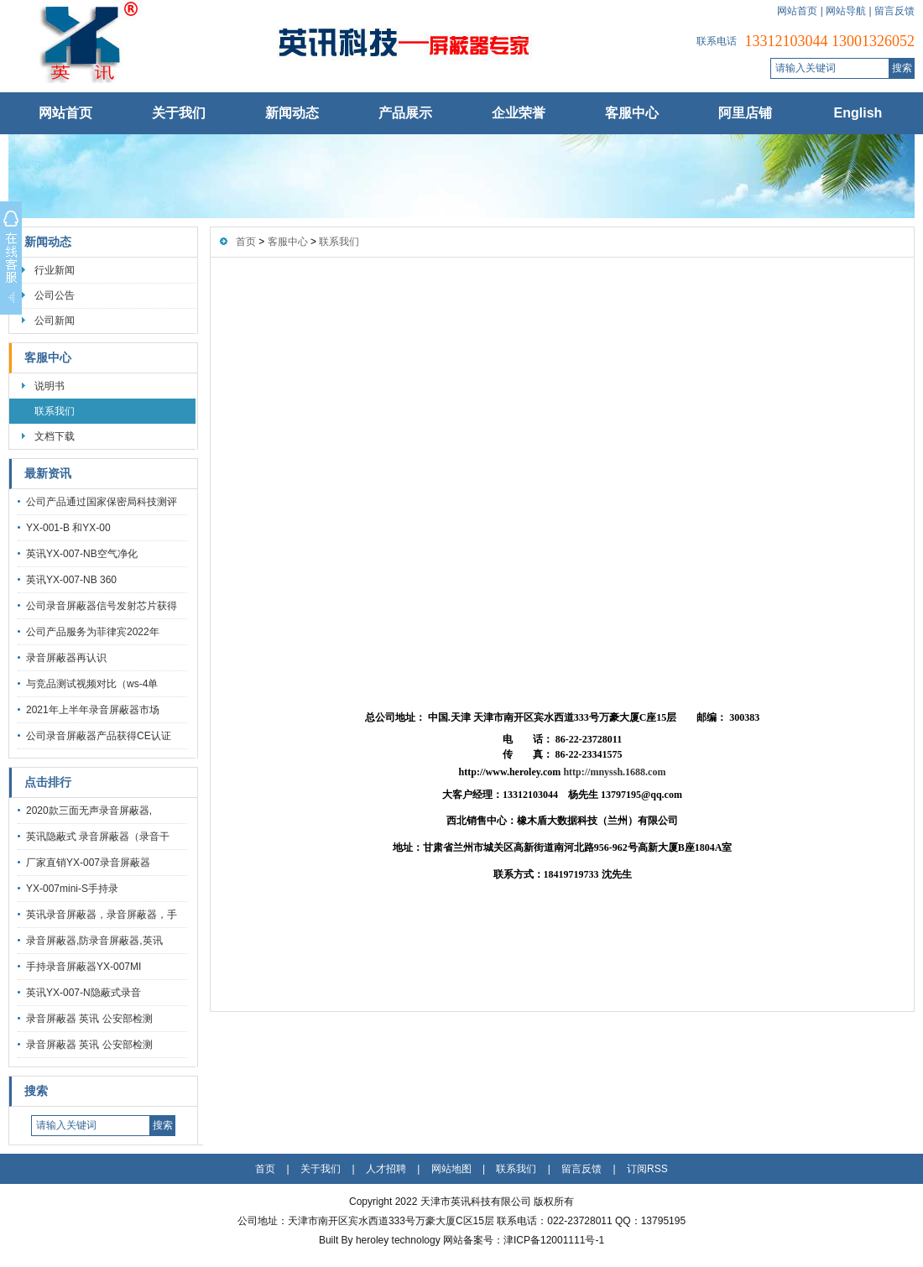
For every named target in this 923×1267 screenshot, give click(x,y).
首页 (246, 242)
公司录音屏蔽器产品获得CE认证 (98, 736)
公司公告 (54, 295)
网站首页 (797, 11)
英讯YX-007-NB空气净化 (82, 554)
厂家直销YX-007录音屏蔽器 (88, 862)
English (858, 113)
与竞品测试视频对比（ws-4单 (92, 684)
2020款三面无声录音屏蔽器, (89, 810)
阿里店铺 (745, 113)
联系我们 (54, 411)
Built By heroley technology (381, 1240)
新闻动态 (292, 113)
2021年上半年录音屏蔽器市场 (92, 710)
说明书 (49, 386)
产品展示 (405, 113)
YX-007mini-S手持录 (72, 888)
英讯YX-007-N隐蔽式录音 (83, 992)
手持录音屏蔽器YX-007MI (83, 966)
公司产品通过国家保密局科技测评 (101, 502)
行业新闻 (54, 270)
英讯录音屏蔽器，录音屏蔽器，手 (101, 914)
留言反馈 (894, 11)
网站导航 (846, 11)
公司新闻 (54, 320)
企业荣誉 (518, 113)
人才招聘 (386, 1169)
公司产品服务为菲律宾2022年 (92, 632)
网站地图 (451, 1169)
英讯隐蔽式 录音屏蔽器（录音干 (97, 836)
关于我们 (179, 113)
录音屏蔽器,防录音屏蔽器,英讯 (94, 940)
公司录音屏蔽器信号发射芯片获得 (101, 606)
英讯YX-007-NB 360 (71, 580)
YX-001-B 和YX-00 (68, 528)
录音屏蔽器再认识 (66, 658)
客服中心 (632, 113)
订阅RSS (647, 1169)
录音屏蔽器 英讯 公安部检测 (89, 1019)
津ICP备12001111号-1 (553, 1240)
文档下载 (54, 436)
